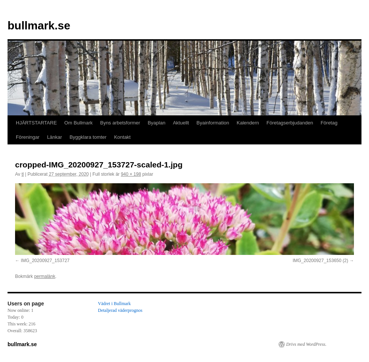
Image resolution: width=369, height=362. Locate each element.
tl (22, 174)
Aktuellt (181, 123)
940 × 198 (131, 174)
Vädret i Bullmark (114, 303)
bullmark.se (39, 25)
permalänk (44, 276)
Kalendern (248, 123)
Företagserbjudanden (290, 123)
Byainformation (213, 123)
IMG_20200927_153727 (45, 260)
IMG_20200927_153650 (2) (320, 260)
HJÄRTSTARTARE (36, 123)
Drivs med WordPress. (306, 344)
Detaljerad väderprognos (120, 310)
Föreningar (28, 137)
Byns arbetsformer (120, 123)
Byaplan (156, 123)
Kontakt (122, 137)
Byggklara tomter (88, 137)
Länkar (54, 137)
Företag (328, 123)
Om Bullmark (78, 123)
